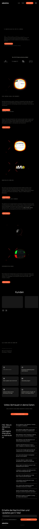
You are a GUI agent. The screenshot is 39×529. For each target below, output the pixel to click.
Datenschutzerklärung (12, 519)
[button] (36, 3)
